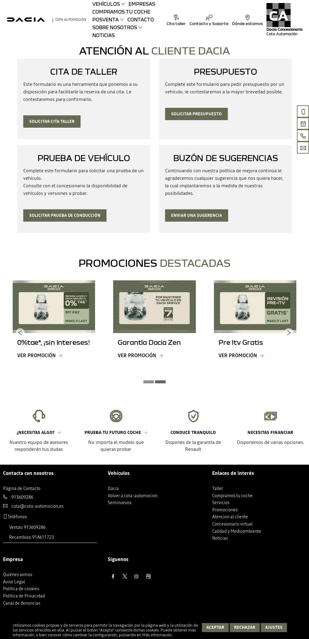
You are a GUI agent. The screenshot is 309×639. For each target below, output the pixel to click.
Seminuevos (119, 503)
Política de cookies (21, 589)
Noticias (103, 35)
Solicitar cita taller (52, 121)
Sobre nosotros (114, 27)
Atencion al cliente (230, 517)
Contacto (140, 19)
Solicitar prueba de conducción (64, 215)
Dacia (113, 488)
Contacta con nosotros (28, 473)
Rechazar (244, 627)
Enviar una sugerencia (196, 215)
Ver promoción (36, 355)
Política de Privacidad (24, 596)
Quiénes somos (17, 575)
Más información (157, 635)
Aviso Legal (14, 582)
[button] (148, 382)
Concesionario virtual (232, 524)
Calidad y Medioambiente (236, 531)
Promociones (224, 510)
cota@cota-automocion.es (37, 506)
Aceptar (215, 627)
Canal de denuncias (21, 603)
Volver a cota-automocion (133, 496)
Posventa (105, 19)
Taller (217, 488)
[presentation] (20, 332)
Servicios (220, 503)
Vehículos (106, 4)
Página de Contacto (21, 488)
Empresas (142, 4)
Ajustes (273, 627)
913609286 (22, 497)
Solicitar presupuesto (196, 114)
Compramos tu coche (121, 11)
